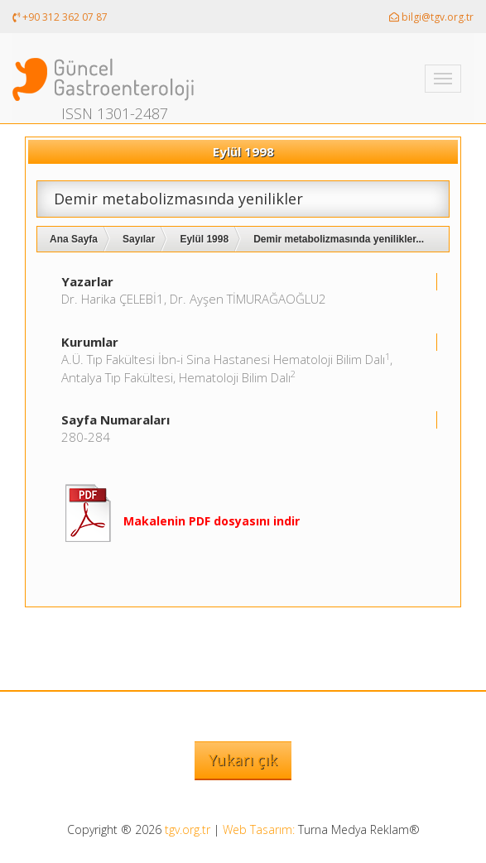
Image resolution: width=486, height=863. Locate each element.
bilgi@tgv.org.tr (431, 17)
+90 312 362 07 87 (60, 17)
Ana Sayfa (74, 239)
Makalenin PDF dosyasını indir (211, 521)
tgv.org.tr (187, 829)
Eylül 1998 (204, 239)
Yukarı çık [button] (243, 760)
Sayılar (139, 239)
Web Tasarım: (259, 829)
